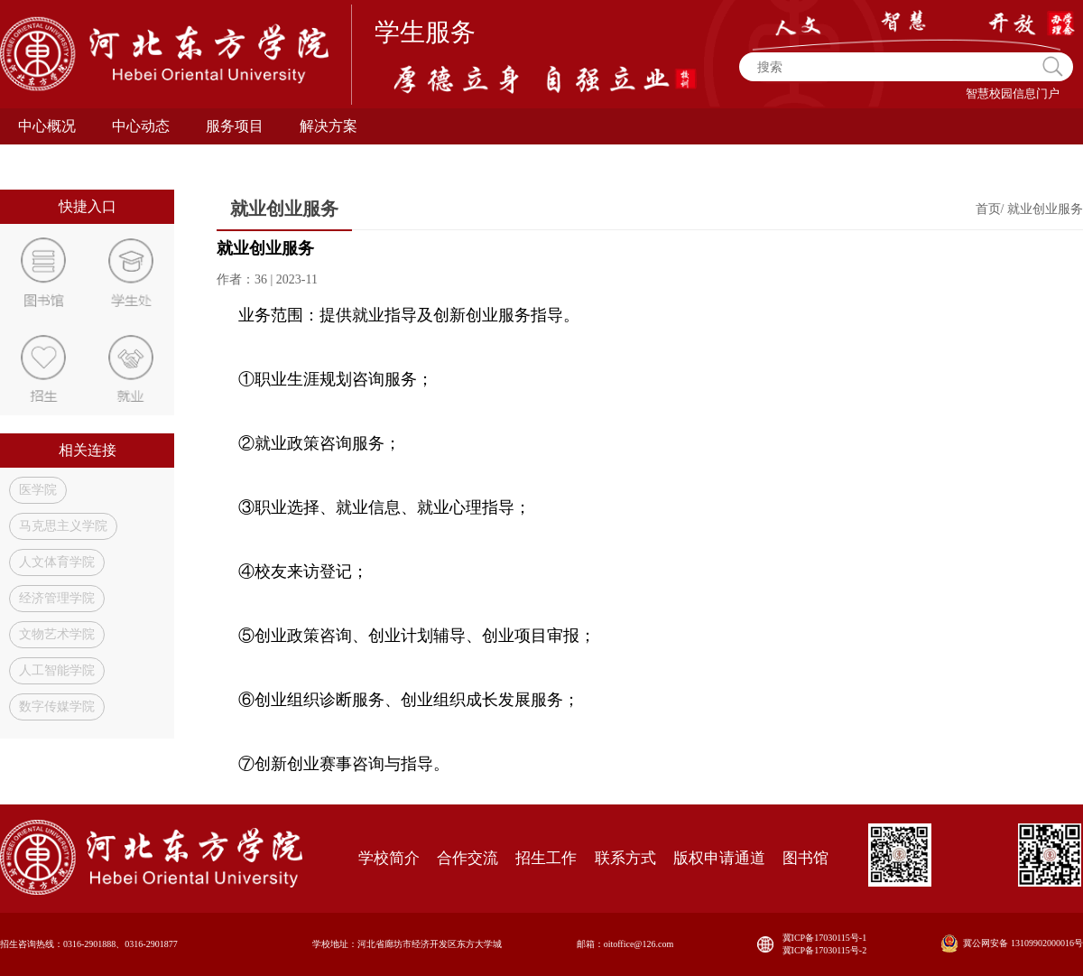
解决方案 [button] (328, 126)
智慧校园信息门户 (1013, 93)
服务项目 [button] (235, 126)
